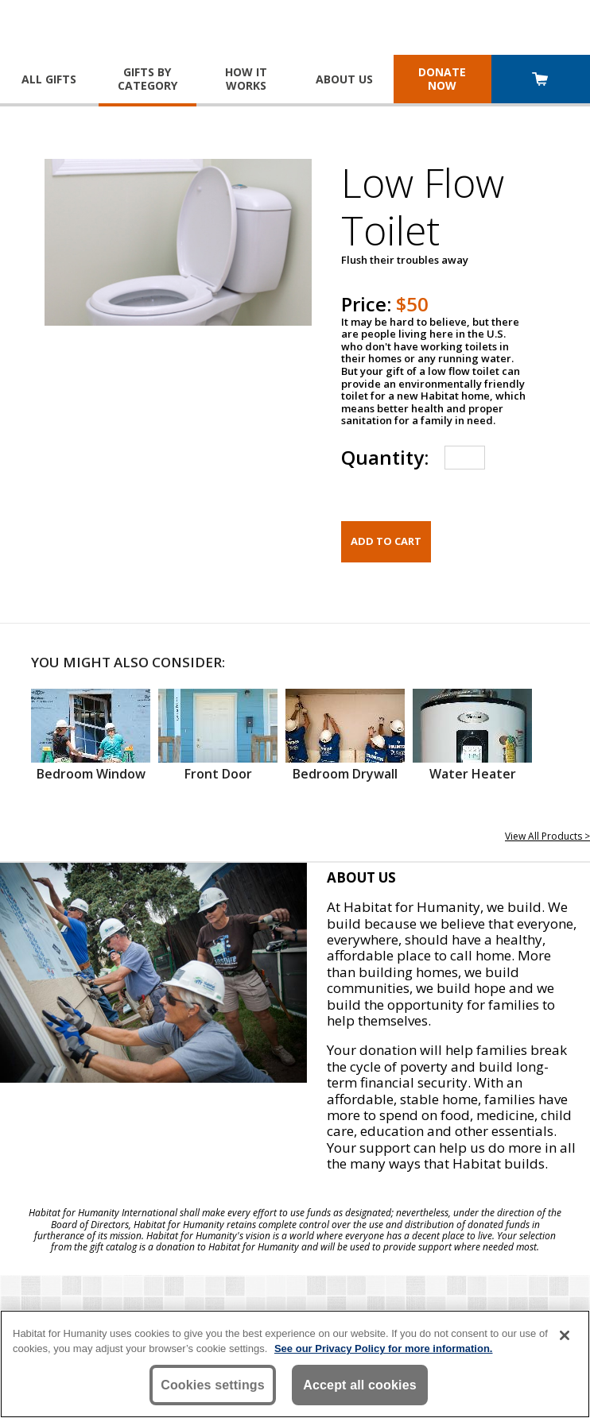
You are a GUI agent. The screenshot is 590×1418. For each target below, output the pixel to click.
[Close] (564, 1335)
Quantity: (385, 457)
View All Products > (547, 836)
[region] (295, 1364)
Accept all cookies (360, 1385)
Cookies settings (213, 1385)
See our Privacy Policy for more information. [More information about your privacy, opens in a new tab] (383, 1348)
